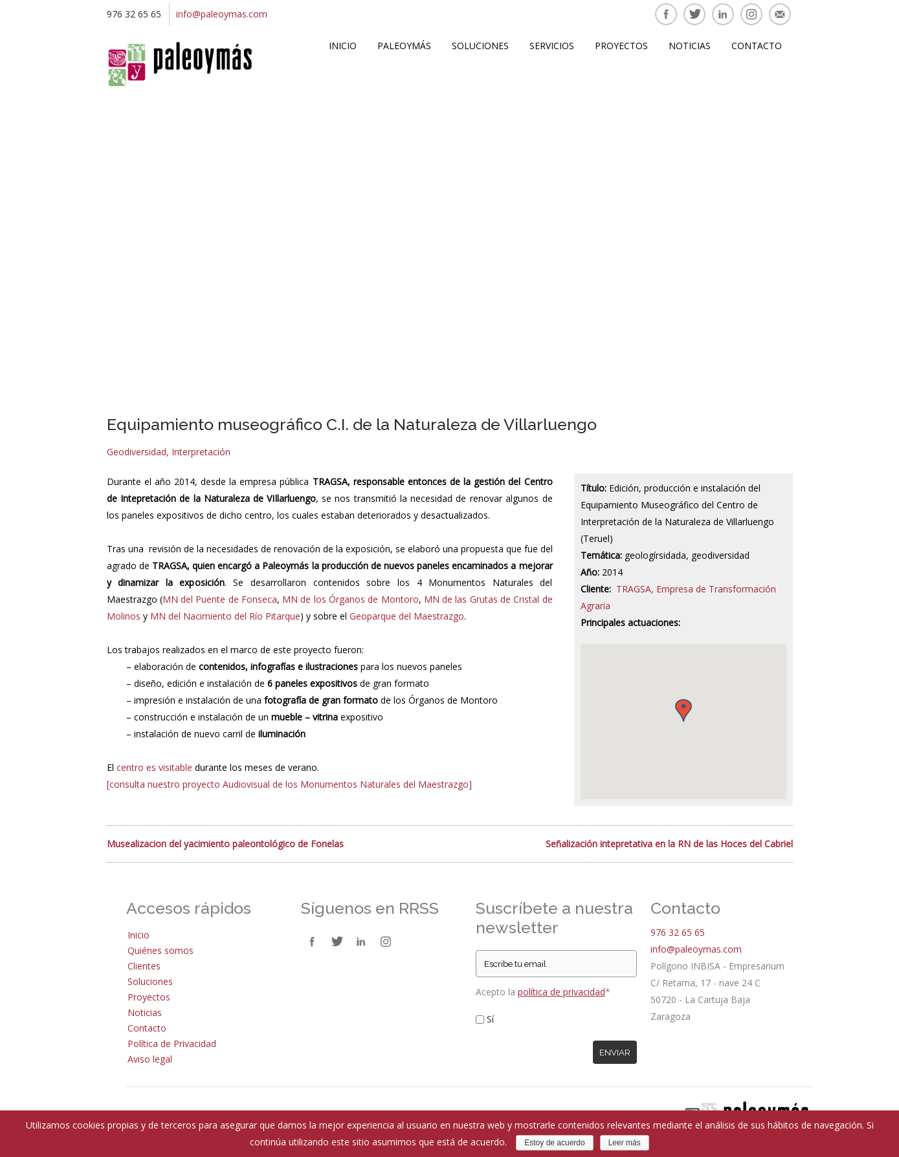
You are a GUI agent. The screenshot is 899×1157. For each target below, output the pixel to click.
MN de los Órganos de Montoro (350, 599)
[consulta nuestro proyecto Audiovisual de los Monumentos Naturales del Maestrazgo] (289, 784)
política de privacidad (561, 992)
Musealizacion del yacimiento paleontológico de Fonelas (225, 844)
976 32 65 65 (677, 932)
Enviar (614, 1052)
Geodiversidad (136, 452)
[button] (683, 710)
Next (776, 243)
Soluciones (480, 45)
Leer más (624, 1142)
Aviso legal (150, 1059)
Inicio (343, 45)
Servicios (551, 45)
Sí (490, 1019)
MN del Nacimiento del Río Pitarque (225, 616)
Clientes (144, 966)
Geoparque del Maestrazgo (407, 616)
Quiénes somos (161, 950)
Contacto (756, 45)
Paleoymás (404, 45)
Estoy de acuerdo (554, 1142)
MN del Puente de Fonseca (219, 599)
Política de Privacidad (172, 1043)
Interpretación (201, 452)
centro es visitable (154, 767)
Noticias (690, 45)
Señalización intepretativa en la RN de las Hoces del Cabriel (669, 844)
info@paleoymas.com (221, 14)
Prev (123, 243)
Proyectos (621, 45)
